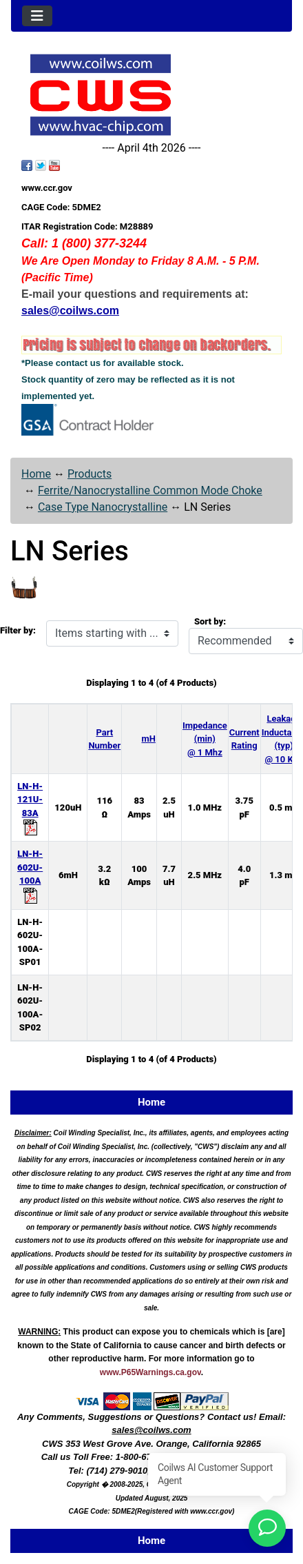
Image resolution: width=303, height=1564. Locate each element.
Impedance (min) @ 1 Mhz (204, 739)
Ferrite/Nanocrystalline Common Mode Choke (150, 490)
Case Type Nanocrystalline (102, 507)
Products (89, 473)
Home (36, 473)
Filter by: (18, 630)
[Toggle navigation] (37, 16)
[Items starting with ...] (112, 633)
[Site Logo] (151, 95)
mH (148, 738)
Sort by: (210, 621)
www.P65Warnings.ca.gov (150, 1372)
